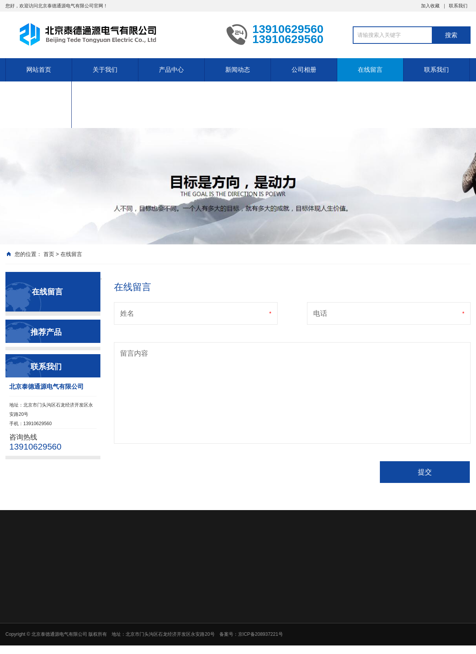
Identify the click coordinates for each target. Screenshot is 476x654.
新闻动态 (237, 69)
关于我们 (105, 69)
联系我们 (458, 6)
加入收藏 (430, 6)
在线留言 (370, 69)
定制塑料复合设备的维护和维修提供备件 (38, 104)
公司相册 (303, 69)
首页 (48, 254)
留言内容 (134, 353)
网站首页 (38, 69)
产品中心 (171, 69)
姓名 (127, 313)
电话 (320, 313)
